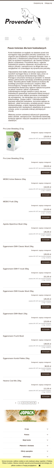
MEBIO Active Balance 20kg (14, 179)
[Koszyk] (47, 38)
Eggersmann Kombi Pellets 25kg (16, 358)
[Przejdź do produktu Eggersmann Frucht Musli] (12, 339)
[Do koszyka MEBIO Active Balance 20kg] (46, 195)
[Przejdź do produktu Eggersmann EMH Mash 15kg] (12, 317)
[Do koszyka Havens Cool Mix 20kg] (46, 396)
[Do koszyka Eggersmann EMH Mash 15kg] (46, 329)
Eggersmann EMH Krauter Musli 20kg (18, 291)
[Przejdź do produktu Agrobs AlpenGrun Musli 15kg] (12, 227)
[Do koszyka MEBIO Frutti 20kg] (46, 217)
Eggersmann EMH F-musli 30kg (16, 269)
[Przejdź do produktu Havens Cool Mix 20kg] (12, 384)
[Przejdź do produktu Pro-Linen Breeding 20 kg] (12, 162)
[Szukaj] (20, 38)
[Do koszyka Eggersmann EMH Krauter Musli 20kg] (46, 307)
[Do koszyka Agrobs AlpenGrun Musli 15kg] (46, 239)
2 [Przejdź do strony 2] (23, 403)
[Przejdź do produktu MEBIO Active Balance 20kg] (12, 182)
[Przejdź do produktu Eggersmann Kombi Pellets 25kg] (12, 362)
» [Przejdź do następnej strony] (38, 403)
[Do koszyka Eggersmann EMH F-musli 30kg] (46, 284)
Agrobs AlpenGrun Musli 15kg (15, 224)
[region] (27, 416)
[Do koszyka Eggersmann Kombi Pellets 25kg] (46, 374)
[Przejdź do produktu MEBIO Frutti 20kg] (12, 205)
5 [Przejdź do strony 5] (34, 403)
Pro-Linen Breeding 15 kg (13, 129)
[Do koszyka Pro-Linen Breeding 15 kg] (46, 143)
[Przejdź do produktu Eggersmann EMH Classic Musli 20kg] (12, 250)
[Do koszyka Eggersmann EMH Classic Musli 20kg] (46, 262)
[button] (6, 38)
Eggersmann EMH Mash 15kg (15, 314)
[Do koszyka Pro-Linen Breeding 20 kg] (46, 172)
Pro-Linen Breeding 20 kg (13, 158)
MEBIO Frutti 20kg (10, 202)
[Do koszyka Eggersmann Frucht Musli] (46, 351)
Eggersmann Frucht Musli (13, 336)
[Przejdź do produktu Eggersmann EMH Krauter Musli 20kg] (12, 294)
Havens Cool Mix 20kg (12, 381)
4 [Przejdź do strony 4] (30, 403)
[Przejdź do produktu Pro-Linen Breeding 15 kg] (12, 141)
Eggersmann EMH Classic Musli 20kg (18, 246)
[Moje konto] (33, 38)
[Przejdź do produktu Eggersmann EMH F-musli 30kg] (12, 272)
